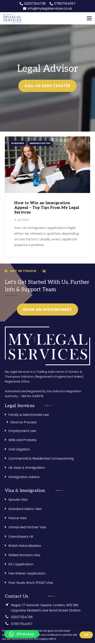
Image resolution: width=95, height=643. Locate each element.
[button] (21, 634)
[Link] (12, 18)
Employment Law (22, 430)
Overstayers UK (20, 536)
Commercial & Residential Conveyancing (41, 458)
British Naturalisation (24, 545)
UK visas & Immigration (26, 467)
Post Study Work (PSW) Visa (30, 582)
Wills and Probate (22, 440)
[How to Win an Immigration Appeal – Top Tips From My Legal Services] (47, 164)
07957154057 (21, 624)
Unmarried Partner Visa (27, 527)
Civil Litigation (19, 449)
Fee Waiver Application (26, 573)
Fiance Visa (17, 518)
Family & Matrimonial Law (28, 414)
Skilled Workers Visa (24, 555)
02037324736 (22, 617)
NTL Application (20, 564)
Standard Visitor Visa (24, 509)
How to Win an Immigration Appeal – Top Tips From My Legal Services (46, 208)
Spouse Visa (17, 499)
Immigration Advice (24, 477)
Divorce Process (23, 422)
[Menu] (89, 18)
